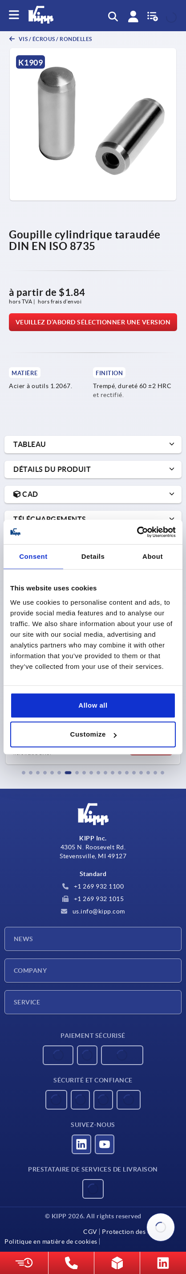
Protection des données (137, 1232)
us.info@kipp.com (93, 911)
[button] (23, 772)
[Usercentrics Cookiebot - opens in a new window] (137, 532)
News (23, 938)
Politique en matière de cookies (50, 1241)
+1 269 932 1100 (93, 886)
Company (30, 970)
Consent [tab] (33, 556)
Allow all (92, 705)
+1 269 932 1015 (93, 898)
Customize (93, 734)
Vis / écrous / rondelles (54, 39)
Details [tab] (93, 556)
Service (27, 1002)
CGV (90, 1232)
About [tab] (152, 556)
